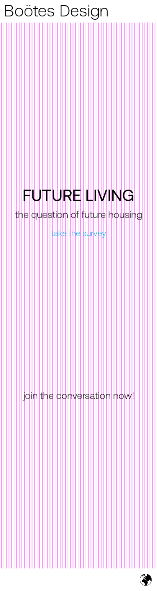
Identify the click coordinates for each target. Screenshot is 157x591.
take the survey (78, 234)
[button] (145, 11)
